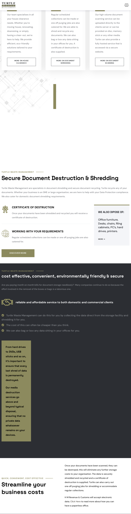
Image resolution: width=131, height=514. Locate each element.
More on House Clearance (21, 62)
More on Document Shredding (65, 62)
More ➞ (101, 239)
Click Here (75, 501)
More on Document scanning (109, 62)
